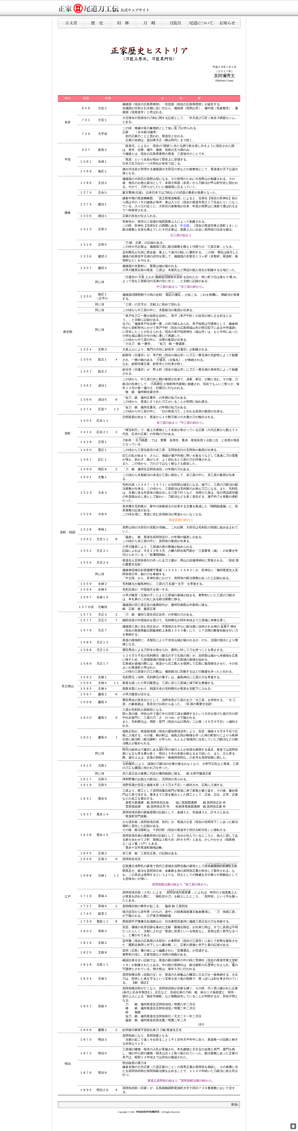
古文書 (71, 23)
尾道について (201, 23)
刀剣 (149, 23)
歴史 (97, 23)
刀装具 (175, 23)
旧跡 (123, 23)
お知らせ (227, 23)
